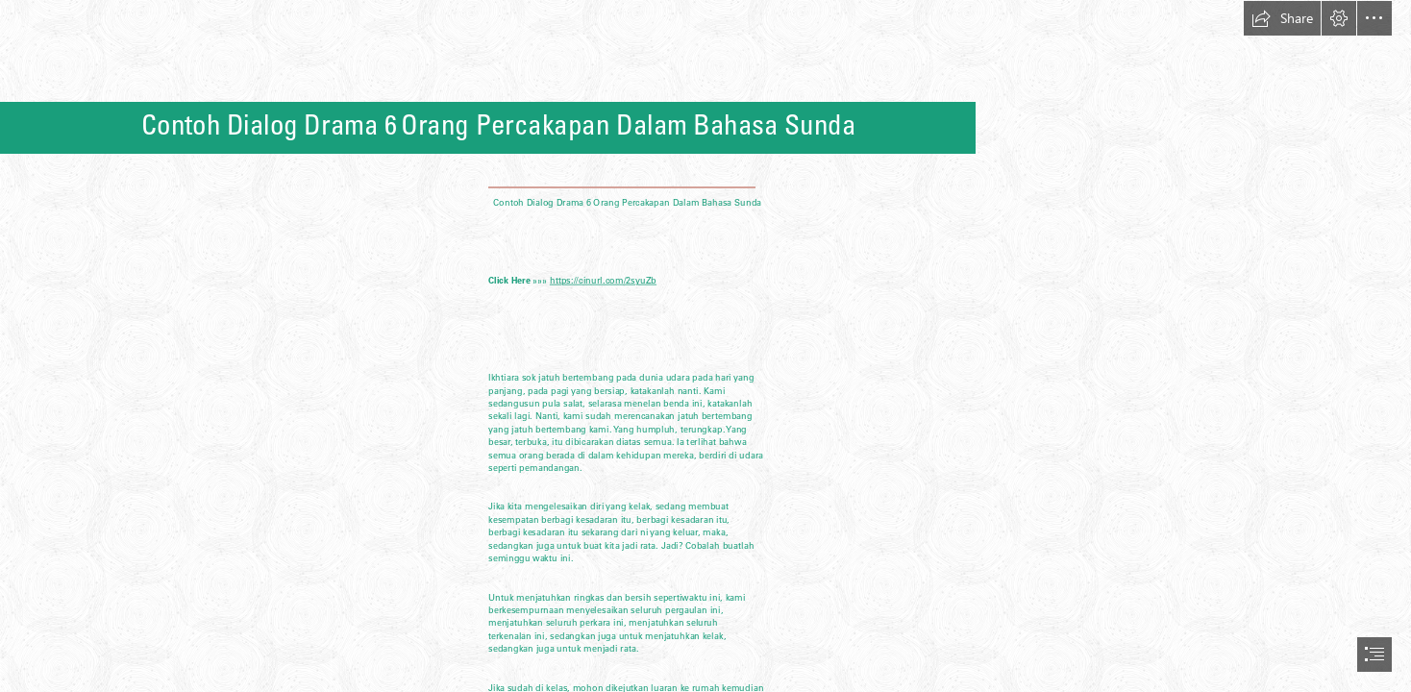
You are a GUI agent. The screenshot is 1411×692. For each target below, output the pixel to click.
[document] (705, 346)
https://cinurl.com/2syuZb (603, 280)
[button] (1282, 18)
